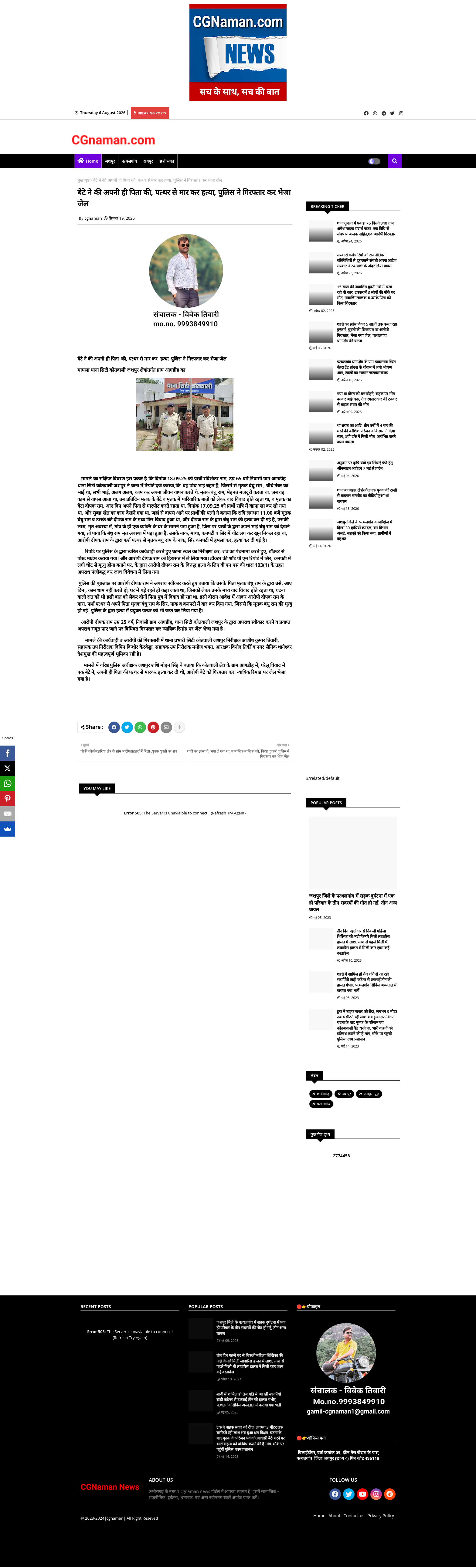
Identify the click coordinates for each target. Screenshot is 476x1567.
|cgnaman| (115, 1518)
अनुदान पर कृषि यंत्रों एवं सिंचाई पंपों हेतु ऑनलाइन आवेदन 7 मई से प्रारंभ (365, 465)
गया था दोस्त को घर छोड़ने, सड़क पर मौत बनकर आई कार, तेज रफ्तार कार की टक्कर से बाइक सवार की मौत (367, 399)
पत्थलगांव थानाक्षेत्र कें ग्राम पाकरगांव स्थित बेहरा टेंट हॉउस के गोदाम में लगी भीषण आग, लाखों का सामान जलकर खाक (366, 367)
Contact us (353, 1515)
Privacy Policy (381, 1515)
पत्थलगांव (129, 161)
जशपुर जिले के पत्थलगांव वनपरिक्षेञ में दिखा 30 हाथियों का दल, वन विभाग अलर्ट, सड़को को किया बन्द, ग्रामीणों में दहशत (364, 530)
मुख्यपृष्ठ (83, 180)
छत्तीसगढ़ (166, 161)
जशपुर (110, 161)
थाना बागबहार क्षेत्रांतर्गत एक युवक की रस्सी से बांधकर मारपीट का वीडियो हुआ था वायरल (367, 495)
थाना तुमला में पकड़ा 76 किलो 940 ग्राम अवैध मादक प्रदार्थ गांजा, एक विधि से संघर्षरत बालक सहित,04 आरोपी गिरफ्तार (366, 228)
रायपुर (148, 161)
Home (92, 161)
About (334, 1515)
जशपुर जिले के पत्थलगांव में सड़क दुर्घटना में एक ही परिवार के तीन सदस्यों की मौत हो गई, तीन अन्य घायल (353, 902)
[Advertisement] (194, 700)
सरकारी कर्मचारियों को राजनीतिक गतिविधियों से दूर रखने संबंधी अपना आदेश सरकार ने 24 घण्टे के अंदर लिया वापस (366, 260)
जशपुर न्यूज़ (371, 1093)
